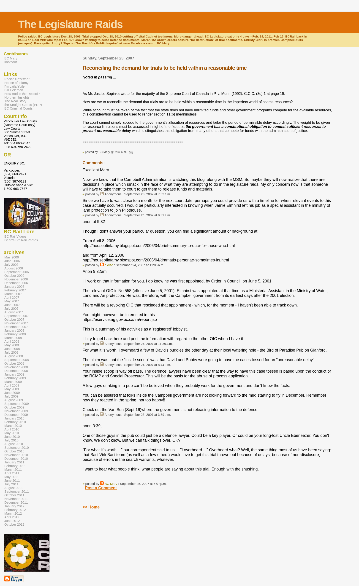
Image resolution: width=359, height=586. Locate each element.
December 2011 (16, 502)
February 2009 (15, 378)
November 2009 (16, 411)
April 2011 (11, 473)
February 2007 (15, 290)
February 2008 (15, 334)
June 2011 (12, 480)
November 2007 (16, 323)
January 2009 (14, 374)
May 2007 (11, 301)
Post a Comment (101, 488)
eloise (109, 265)
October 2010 (14, 451)
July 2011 (11, 484)
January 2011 (14, 462)
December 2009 (16, 415)
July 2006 (11, 264)
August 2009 (13, 400)
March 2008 (13, 338)
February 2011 (15, 466)
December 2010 (16, 458)
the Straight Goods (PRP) (23, 105)
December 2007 (16, 327)
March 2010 (13, 425)
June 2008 (12, 349)
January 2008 (14, 330)
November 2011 (16, 499)
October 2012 (14, 524)
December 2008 (16, 371)
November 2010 (16, 455)
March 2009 (13, 382)
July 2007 (11, 308)
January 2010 (14, 418)
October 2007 (14, 319)
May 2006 (11, 257)
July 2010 (11, 440)
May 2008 (11, 345)
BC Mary (111, 484)
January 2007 (14, 286)
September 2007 (16, 316)
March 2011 (13, 469)
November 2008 (16, 367)
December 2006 (16, 283)
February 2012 (15, 510)
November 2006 (16, 279)
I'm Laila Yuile (14, 86)
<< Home (91, 507)
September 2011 (16, 491)
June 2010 (12, 436)
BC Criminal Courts (18, 108)
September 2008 (16, 360)
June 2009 (12, 393)
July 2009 (11, 396)
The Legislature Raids (70, 24)
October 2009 (14, 407)
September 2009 (16, 404)
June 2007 (12, 305)
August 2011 (13, 488)
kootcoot (10, 62)
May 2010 (11, 433)
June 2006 (12, 261)
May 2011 (11, 477)
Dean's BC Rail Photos (21, 240)
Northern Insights (17, 97)
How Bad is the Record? (22, 94)
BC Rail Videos (15, 236)
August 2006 (13, 268)
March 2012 (13, 513)
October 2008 (14, 363)
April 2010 (11, 429)
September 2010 (16, 447)
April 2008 (11, 341)
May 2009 (11, 389)
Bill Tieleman (13, 90)
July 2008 (11, 352)
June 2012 (12, 521)
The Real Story (15, 101)
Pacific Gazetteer (17, 79)
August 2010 (13, 444)
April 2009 (11, 385)
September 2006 (16, 272)
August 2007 (13, 312)
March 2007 (13, 294)
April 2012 (11, 517)
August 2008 (13, 356)
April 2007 (11, 297)
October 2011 (14, 495)
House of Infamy (16, 83)
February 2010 (15, 422)
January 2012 (14, 506)
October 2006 (14, 275)
